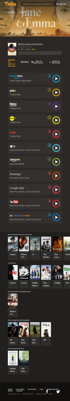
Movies (23, 12)
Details (25, 62)
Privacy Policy (28, 394)
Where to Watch (11, 62)
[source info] (49, 76)
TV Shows (9, 12)
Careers (19, 391)
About (10, 391)
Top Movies (32, 389)
